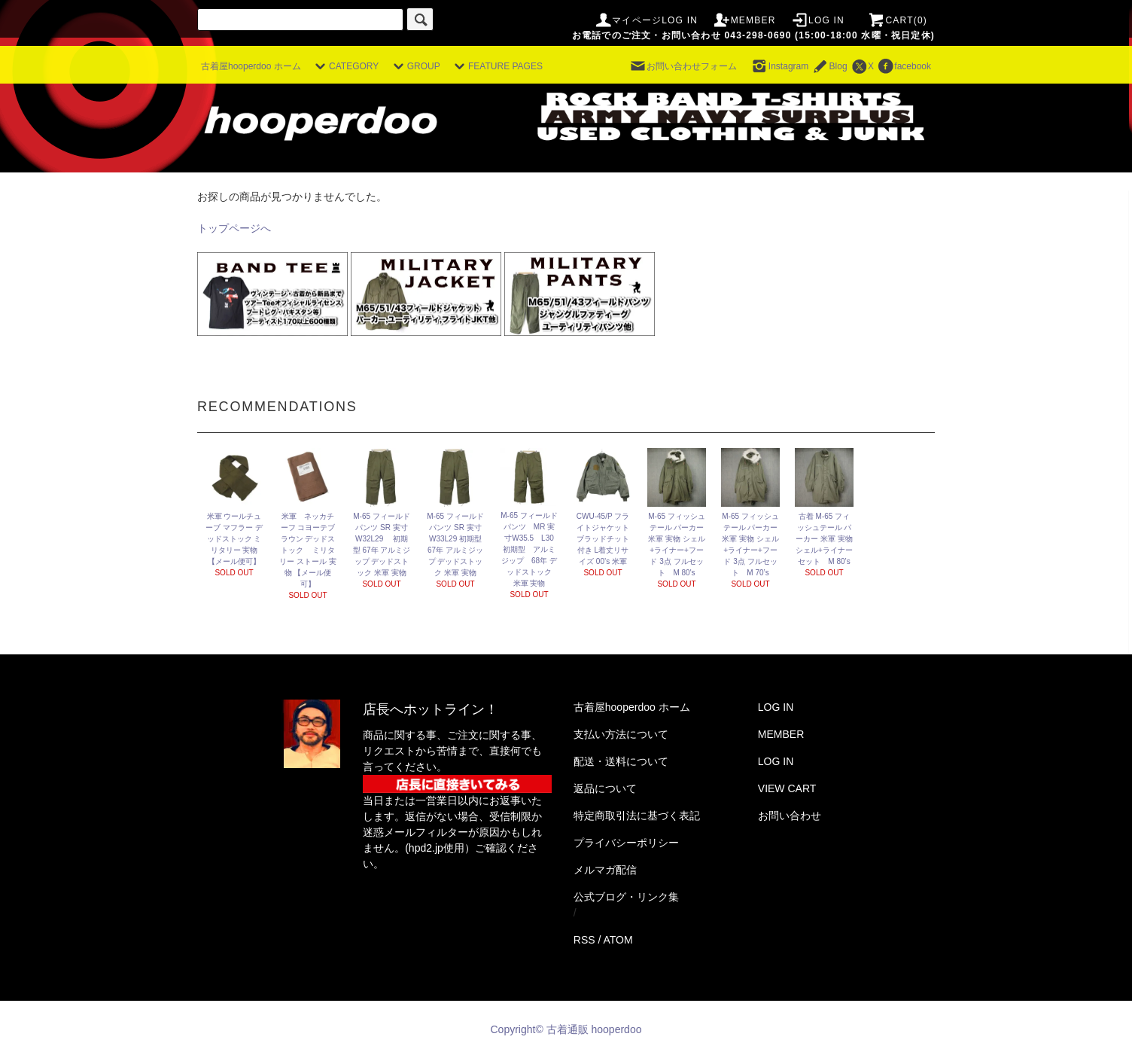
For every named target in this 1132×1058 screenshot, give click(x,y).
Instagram (779, 66)
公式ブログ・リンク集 (626, 897)
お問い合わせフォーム (682, 66)
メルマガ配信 (605, 870)
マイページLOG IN (646, 20)
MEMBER (744, 20)
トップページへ (234, 228)
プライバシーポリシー (626, 843)
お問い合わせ (789, 816)
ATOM (618, 940)
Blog (829, 66)
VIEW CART (787, 788)
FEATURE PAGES (496, 66)
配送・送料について (621, 761)
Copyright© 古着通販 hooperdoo (568, 1029)
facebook (903, 66)
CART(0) (897, 20)
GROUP (414, 66)
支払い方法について (621, 734)
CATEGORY (345, 66)
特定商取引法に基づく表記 (637, 816)
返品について (605, 788)
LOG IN (817, 20)
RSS (584, 940)
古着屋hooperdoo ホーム (251, 66)
